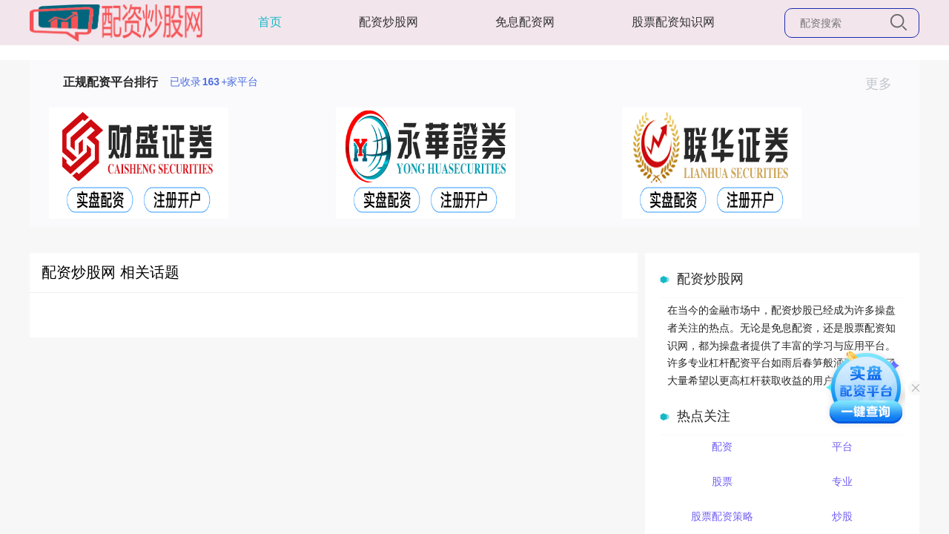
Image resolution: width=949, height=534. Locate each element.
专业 (842, 481)
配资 (722, 446)
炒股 (842, 516)
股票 (722, 481)
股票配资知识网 (673, 22)
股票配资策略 (722, 516)
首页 (270, 22)
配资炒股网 (388, 22)
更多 (885, 83)
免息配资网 (525, 22)
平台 (842, 446)
